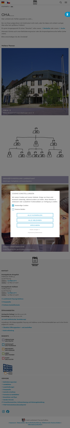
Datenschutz (38, 232)
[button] (67, 14)
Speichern (35, 225)
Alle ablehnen (35, 220)
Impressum (31, 232)
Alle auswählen (35, 215)
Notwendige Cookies (20, 205)
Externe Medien (18, 209)
